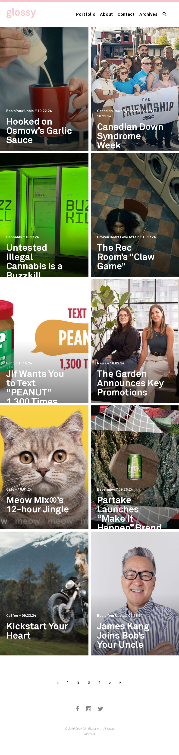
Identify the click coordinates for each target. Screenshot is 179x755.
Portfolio (85, 14)
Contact (126, 14)
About (106, 14)
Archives (148, 14)
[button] (164, 14)
